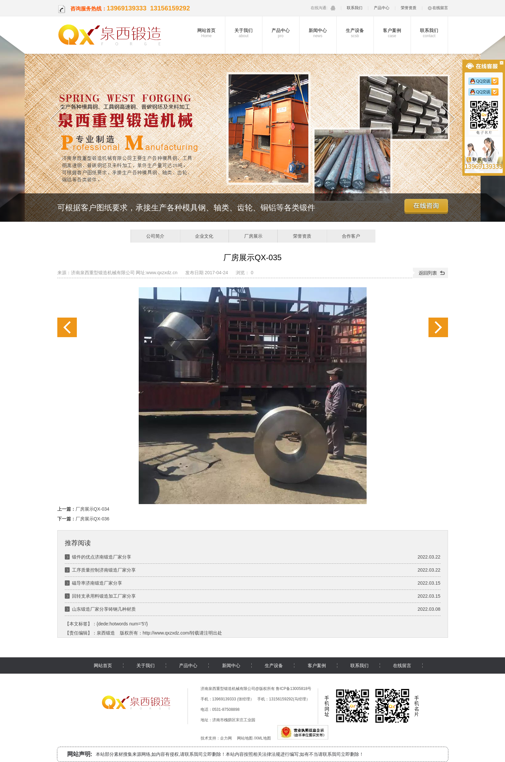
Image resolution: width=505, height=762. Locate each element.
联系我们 (354, 8)
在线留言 (438, 8)
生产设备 (355, 33)
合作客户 (351, 236)
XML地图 (263, 738)
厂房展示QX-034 (67, 327)
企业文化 (204, 236)
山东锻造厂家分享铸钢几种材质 (104, 609)
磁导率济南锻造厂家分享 (97, 583)
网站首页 (206, 33)
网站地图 (245, 738)
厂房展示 (253, 236)
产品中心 (381, 8)
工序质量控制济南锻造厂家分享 (104, 570)
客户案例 (392, 33)
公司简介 (155, 236)
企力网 (226, 738)
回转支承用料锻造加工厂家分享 (104, 596)
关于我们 (243, 33)
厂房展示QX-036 (438, 327)
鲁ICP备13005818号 (293, 688)
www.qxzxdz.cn (161, 272)
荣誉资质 (408, 8)
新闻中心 (318, 33)
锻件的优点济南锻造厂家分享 (101, 557)
